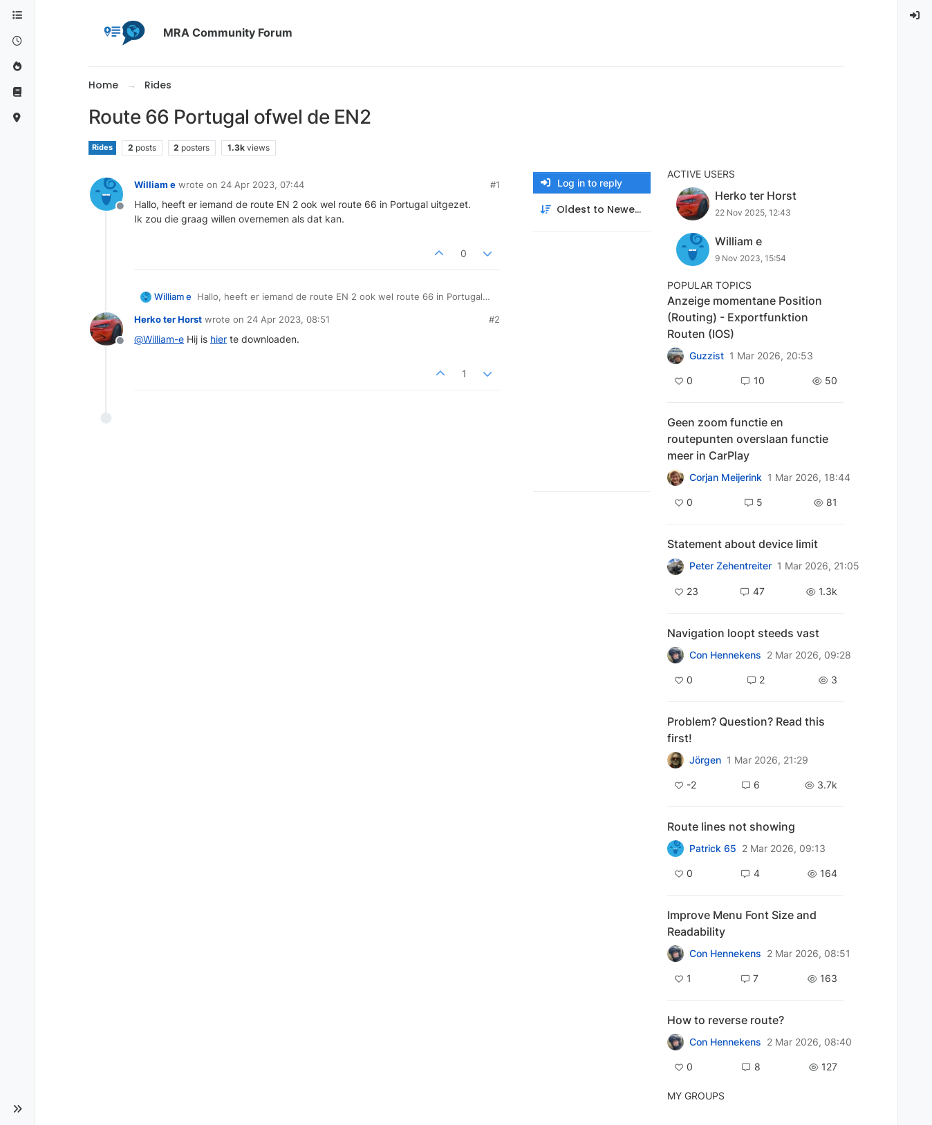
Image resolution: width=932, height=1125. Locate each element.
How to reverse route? (725, 1020)
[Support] (17, 92)
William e (155, 184)
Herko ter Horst (168, 319)
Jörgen (705, 760)
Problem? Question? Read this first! (746, 730)
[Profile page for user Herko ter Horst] (106, 329)
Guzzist (706, 356)
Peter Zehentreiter (730, 566)
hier (218, 339)
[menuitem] (915, 16)
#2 (494, 319)
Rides (102, 147)
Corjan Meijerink (725, 477)
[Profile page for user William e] (106, 194)
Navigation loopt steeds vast (743, 633)
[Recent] (17, 41)
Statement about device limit (742, 544)
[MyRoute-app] (17, 118)
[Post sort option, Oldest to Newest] (592, 209)
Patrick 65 (712, 848)
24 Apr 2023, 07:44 (262, 184)
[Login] (915, 16)
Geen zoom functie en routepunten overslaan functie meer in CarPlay (747, 438)
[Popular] (17, 67)
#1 (495, 184)
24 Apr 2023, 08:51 (288, 319)
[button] (17, 1109)
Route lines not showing (731, 826)
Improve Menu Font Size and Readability (742, 923)
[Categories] (17, 16)
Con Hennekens (725, 655)
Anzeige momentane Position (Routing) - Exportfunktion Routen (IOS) (744, 317)
